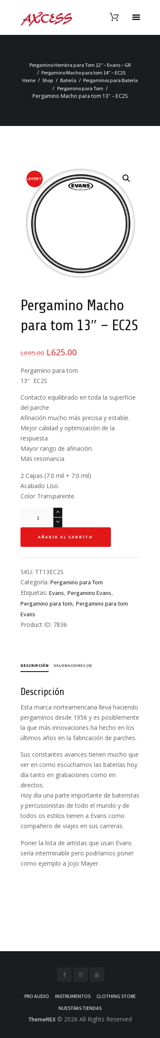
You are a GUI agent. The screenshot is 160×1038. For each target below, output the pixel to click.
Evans (56, 593)
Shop (47, 80)
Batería (68, 80)
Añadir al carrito (65, 537)
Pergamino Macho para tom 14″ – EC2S (83, 72)
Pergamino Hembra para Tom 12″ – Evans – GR (80, 65)
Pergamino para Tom (80, 88)
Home (28, 80)
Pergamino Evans (89, 593)
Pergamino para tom (46, 603)
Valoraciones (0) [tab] (73, 665)
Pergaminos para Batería (110, 80)
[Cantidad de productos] (41, 517)
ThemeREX (42, 1019)
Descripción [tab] (34, 665)
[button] (126, 178)
